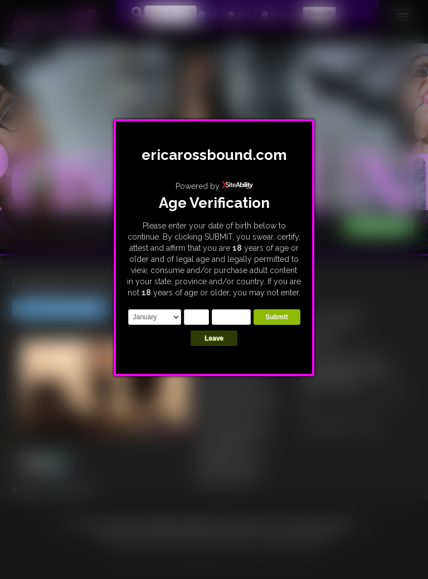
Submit (276, 317)
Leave (214, 338)
